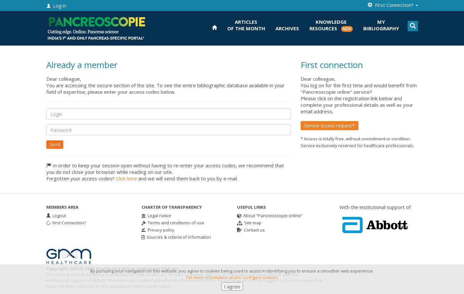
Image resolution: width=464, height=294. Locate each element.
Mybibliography (381, 25)
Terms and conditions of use (173, 223)
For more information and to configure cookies (232, 281)
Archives (287, 28)
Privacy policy (158, 230)
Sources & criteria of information (176, 237)
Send (55, 144)
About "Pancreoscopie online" (270, 215)
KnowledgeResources (331, 25)
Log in (56, 6)
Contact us (251, 230)
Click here (126, 178)
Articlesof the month (246, 25)
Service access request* (329, 125)
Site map (249, 223)
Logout (56, 215)
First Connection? (66, 223)
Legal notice (156, 215)
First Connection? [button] (392, 5)
